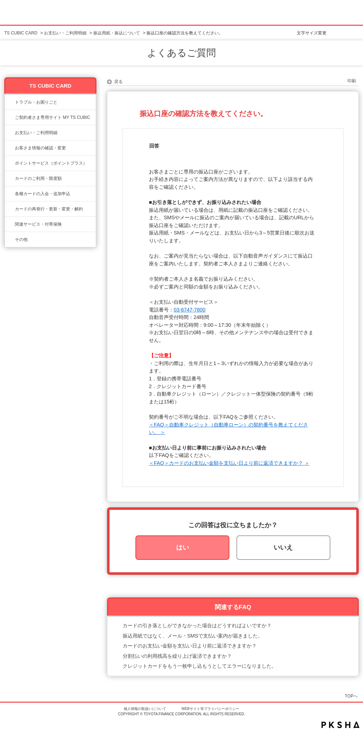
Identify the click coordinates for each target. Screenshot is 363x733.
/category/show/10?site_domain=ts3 (10, 117)
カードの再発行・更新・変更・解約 (49, 208)
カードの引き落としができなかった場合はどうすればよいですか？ (197, 625)
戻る (118, 81)
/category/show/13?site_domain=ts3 (10, 132)
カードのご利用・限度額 (38, 178)
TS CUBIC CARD (20, 33)
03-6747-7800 (190, 310)
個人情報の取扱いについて (145, 709)
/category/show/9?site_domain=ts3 (10, 148)
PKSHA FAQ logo (340, 724)
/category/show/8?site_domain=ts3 (10, 178)
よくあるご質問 (181, 53)
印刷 (351, 80)
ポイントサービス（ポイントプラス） (51, 163)
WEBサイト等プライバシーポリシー (210, 709)
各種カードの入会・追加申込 (42, 193)
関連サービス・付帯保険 (38, 224)
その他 (21, 239)
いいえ (283, 547)
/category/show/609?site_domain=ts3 (10, 209)
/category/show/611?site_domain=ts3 (10, 239)
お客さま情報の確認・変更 (40, 147)
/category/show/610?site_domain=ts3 (10, 224)
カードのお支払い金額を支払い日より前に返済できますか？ (190, 646)
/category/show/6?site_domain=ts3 (10, 194)
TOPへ (351, 696)
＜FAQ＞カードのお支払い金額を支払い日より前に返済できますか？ (227, 463)
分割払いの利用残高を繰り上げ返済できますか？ (177, 656)
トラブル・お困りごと (36, 102)
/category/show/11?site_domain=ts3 (10, 102)
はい (182, 547)
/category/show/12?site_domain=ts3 (10, 163)
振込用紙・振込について (116, 33)
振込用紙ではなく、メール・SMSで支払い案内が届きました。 (193, 636)
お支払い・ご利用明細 (65, 33)
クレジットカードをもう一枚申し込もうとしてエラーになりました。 (200, 666)
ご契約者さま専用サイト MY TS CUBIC (52, 117)
